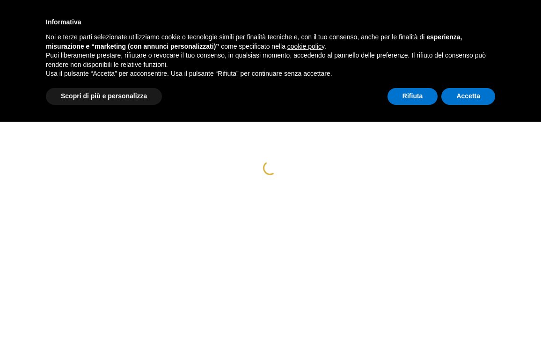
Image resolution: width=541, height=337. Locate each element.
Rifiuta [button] (412, 96)
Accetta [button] (468, 96)
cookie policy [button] (305, 46)
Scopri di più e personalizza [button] (104, 96)
